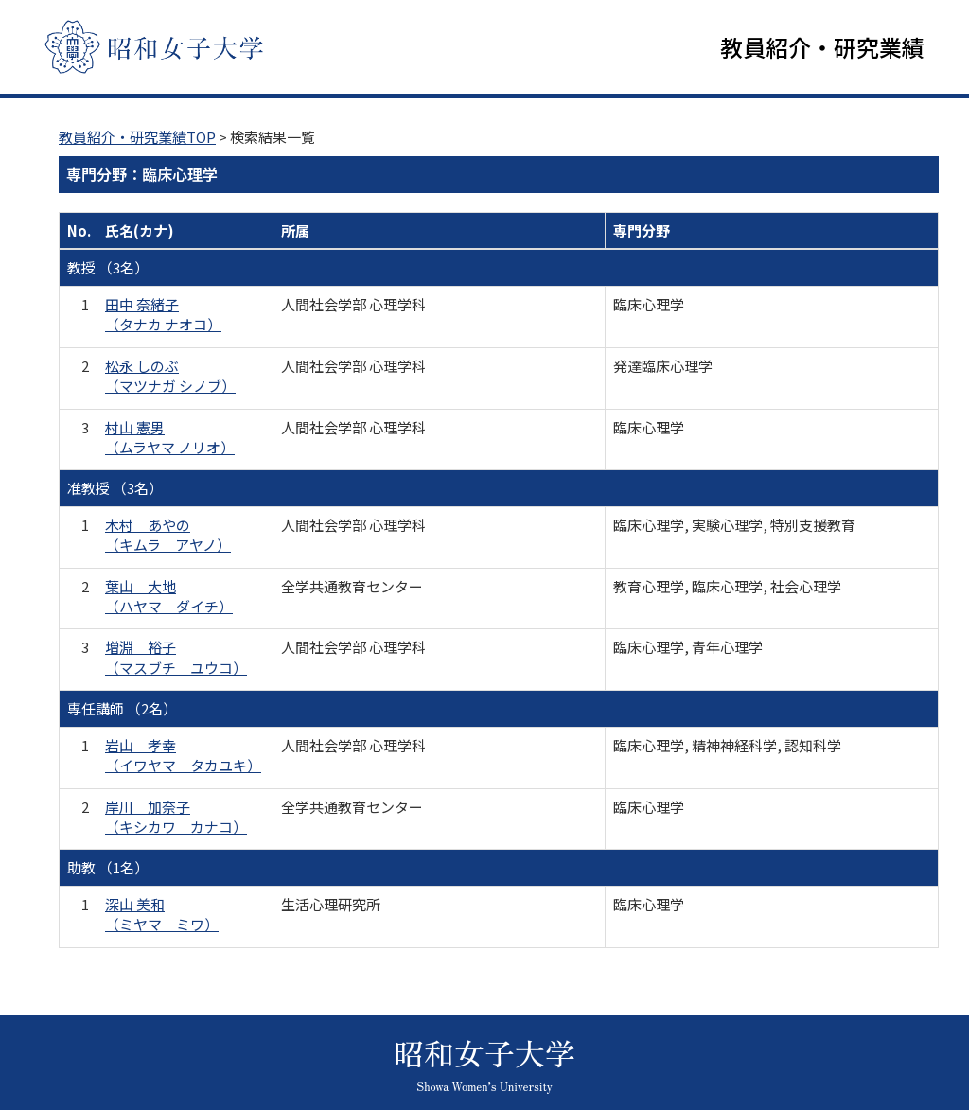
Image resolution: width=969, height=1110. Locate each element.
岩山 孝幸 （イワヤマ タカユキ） (183, 756)
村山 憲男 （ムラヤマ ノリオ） (170, 438)
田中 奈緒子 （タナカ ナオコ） (163, 315)
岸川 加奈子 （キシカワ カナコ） (176, 817)
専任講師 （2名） (122, 710)
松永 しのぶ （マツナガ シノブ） (170, 376)
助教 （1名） (108, 869)
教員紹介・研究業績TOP (137, 138)
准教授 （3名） (115, 490)
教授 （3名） (108, 269)
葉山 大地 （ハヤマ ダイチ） (169, 597)
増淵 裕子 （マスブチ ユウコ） (176, 658)
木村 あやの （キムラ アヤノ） (168, 535)
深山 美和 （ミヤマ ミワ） (162, 915)
